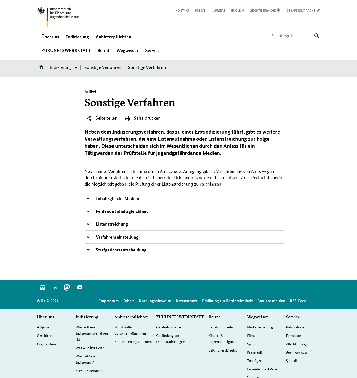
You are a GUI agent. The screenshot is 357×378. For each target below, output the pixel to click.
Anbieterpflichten (113, 39)
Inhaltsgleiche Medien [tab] (117, 198)
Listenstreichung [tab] (112, 224)
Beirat (104, 53)
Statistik (292, 360)
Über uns (50, 39)
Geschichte (45, 335)
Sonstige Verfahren (102, 67)
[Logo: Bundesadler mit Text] (58, 17)
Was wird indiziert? (90, 347)
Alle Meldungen (297, 343)
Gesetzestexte (296, 352)
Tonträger (254, 360)
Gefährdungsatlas (168, 327)
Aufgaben (44, 327)
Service (152, 53)
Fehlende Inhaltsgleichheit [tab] (122, 211)
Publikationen (296, 327)
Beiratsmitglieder (221, 327)
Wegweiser (127, 53)
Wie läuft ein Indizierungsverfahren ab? (92, 333)
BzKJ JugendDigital (223, 350)
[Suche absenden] (317, 36)
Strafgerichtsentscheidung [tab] (121, 250)
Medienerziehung (260, 327)
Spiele (251, 343)
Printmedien (256, 352)
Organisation (46, 343)
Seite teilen (101, 118)
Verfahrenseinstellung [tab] (117, 237)
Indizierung (77, 39)
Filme (251, 335)
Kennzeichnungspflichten (133, 341)
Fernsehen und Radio (262, 369)
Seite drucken (142, 118)
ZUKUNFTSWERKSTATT (66, 53)
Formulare (293, 335)
